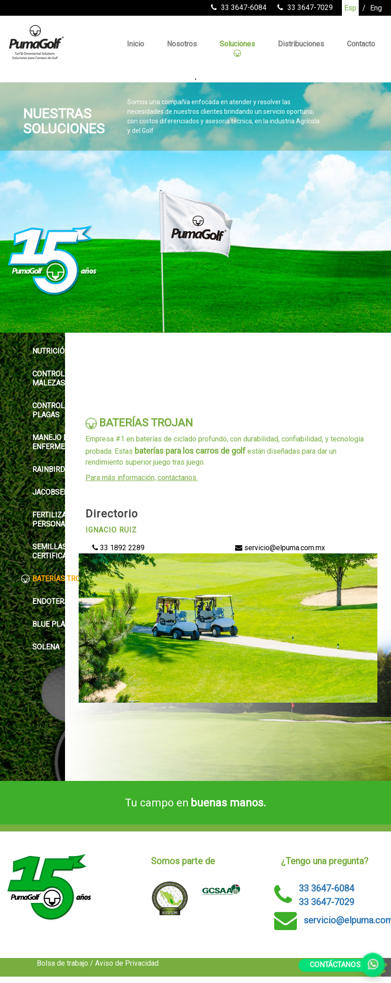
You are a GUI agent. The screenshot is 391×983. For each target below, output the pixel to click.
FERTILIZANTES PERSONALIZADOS (58, 519)
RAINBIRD (43, 469)
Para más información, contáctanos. (141, 477)
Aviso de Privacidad (127, 963)
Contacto (361, 44)
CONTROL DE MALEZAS (48, 378)
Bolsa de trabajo (62, 963)
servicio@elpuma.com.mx (280, 547)
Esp (350, 8)
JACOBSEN (45, 492)
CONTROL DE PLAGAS (48, 410)
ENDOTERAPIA (50, 601)
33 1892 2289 (118, 547)
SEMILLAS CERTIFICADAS (51, 551)
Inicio (135, 44)
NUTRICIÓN (45, 351)
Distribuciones (301, 44)
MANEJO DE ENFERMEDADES (54, 442)
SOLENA (40, 647)
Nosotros (182, 44)
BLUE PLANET (49, 624)
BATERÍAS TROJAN (57, 578)
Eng (376, 8)
